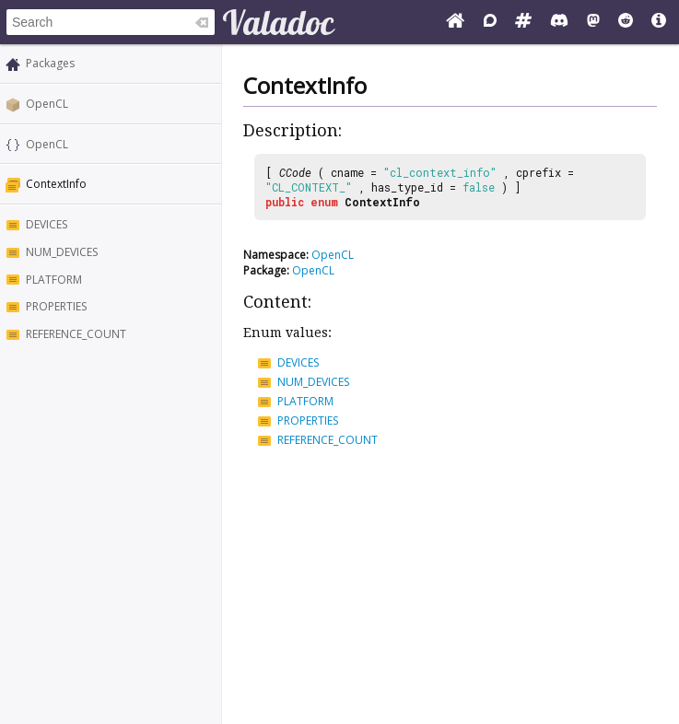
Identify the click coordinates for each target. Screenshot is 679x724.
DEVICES (46, 224)
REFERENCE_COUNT (76, 334)
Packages (50, 63)
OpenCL (47, 103)
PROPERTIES (56, 306)
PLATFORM (54, 279)
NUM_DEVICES (62, 252)
